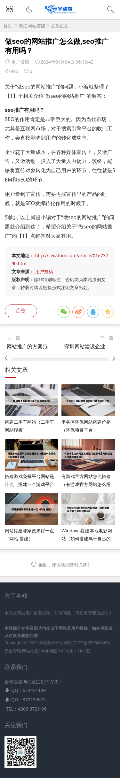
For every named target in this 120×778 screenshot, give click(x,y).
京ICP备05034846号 (91, 642)
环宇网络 (63, 642)
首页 (7, 26)
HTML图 (82, 651)
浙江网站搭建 (32, 26)
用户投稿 (44, 271)
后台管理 (12, 651)
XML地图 (49, 651)
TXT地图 (66, 651)
